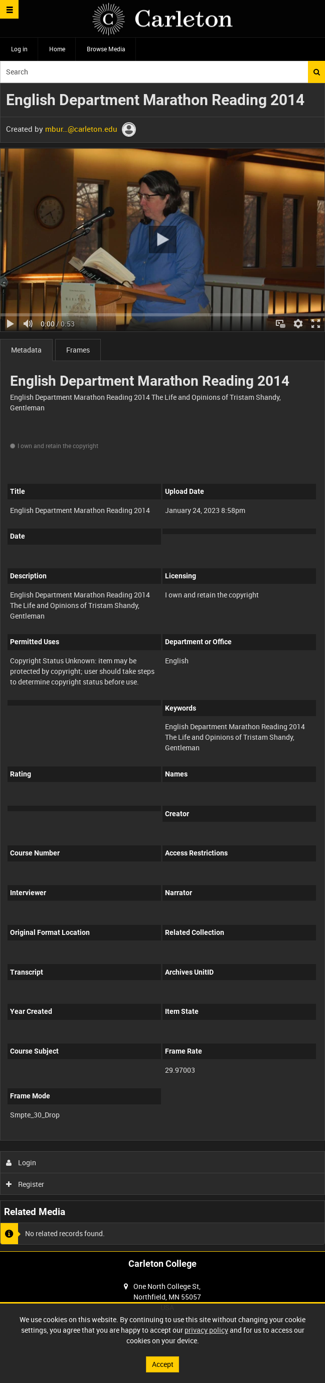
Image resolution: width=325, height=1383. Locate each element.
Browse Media (106, 49)
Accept (163, 1364)
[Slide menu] (9, 9)
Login (21, 1162)
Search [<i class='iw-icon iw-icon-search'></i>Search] (316, 71)
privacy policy (206, 1330)
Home (57, 49)
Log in (19, 49)
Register (25, 1184)
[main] (162, 667)
